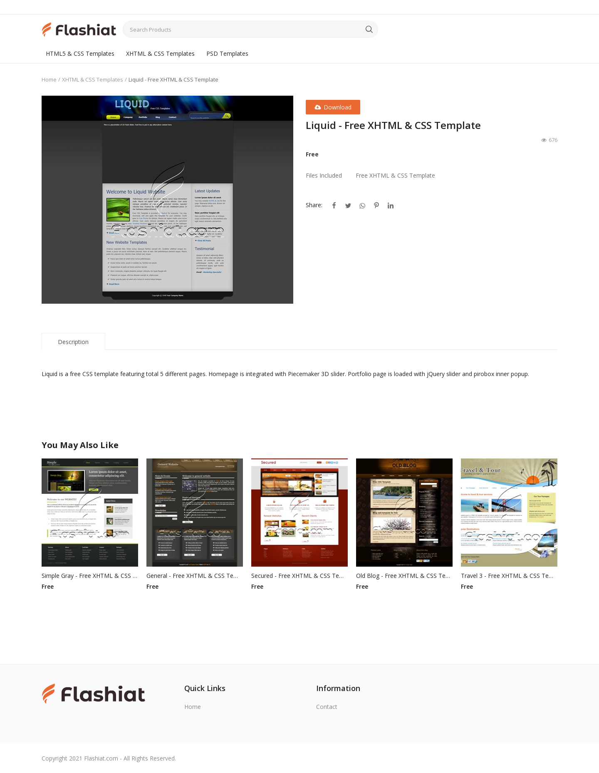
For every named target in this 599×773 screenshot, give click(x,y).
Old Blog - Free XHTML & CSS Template (404, 576)
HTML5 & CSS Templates (80, 53)
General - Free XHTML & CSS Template (194, 576)
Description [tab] (73, 342)
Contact (326, 707)
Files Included (324, 175)
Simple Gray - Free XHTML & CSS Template (90, 576)
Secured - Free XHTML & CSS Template (299, 576)
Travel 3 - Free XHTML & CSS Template (509, 576)
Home (49, 79)
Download (332, 107)
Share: (314, 205)
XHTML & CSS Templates (160, 53)
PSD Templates (227, 53)
